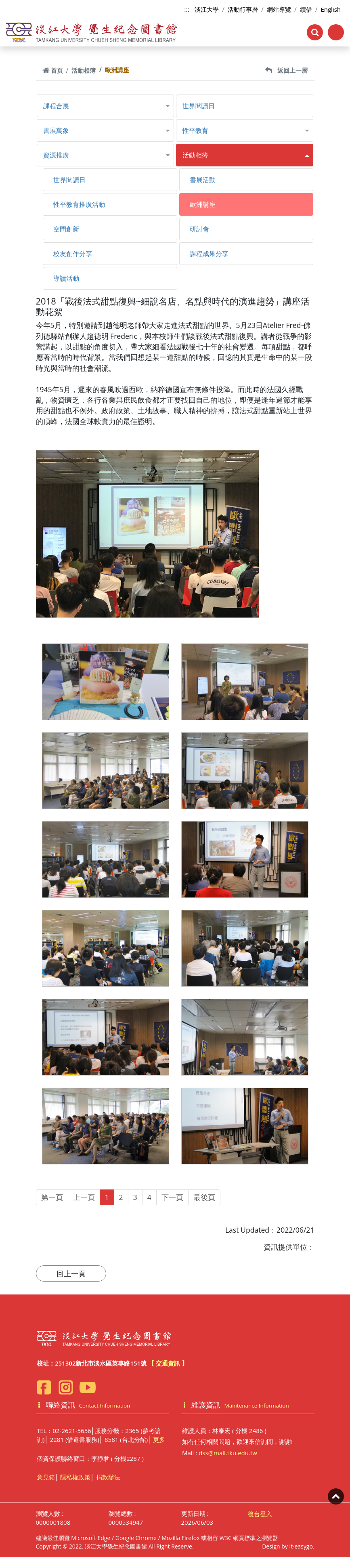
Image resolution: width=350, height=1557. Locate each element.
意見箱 (46, 1477)
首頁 (52, 70)
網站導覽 (279, 9)
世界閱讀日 (198, 105)
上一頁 (84, 1197)
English (331, 9)
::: (186, 9)
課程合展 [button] (56, 105)
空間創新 (66, 229)
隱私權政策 (75, 1477)
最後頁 (204, 1197)
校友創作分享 (72, 253)
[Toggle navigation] (336, 32)
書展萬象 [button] (56, 130)
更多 (159, 1439)
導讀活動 (66, 278)
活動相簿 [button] (195, 155)
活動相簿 (83, 70)
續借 (306, 9)
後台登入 (260, 1514)
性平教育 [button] (195, 130)
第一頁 (52, 1197)
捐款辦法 (108, 1477)
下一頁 (172, 1197)
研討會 (199, 229)
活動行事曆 (243, 9)
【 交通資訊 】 (168, 1363)
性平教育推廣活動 (79, 204)
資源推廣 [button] (56, 155)
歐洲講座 (203, 204)
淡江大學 (207, 9)
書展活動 (203, 179)
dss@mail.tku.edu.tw (228, 1453)
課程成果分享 (209, 253)
